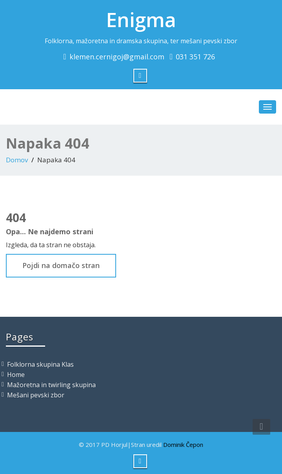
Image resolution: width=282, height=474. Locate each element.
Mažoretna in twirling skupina (51, 384)
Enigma (141, 19)
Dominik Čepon (183, 444)
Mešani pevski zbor (35, 395)
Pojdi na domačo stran (61, 265)
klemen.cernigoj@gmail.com (116, 56)
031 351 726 (195, 56)
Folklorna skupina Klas (40, 364)
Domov (17, 159)
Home (16, 374)
